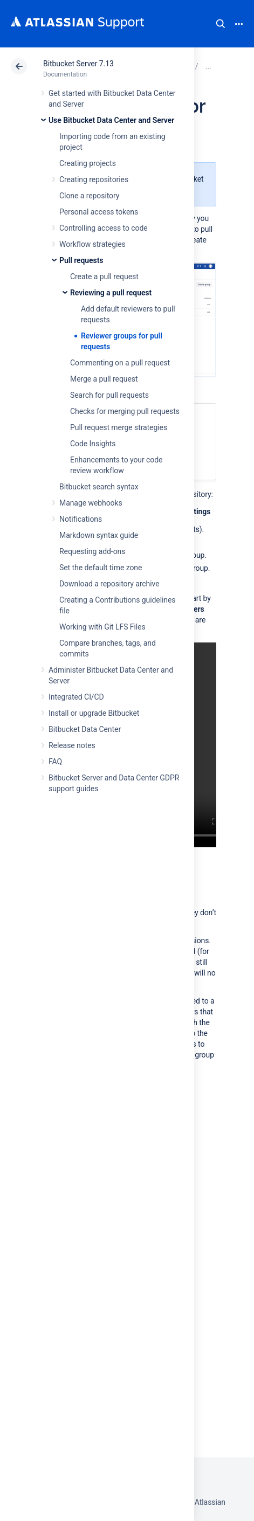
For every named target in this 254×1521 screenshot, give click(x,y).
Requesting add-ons (92, 551)
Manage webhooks (90, 503)
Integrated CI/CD (76, 697)
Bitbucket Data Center (85, 729)
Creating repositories (93, 179)
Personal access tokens (98, 212)
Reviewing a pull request (111, 292)
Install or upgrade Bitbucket (94, 713)
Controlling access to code (103, 228)
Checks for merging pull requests (125, 411)
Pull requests (81, 260)
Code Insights (93, 443)
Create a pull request (104, 276)
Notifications (80, 519)
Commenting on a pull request (120, 362)
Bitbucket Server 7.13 (78, 63)
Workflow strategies (92, 244)
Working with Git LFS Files (102, 627)
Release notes (72, 745)
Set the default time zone (100, 567)
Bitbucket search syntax (99, 486)
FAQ (55, 761)
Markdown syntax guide (98, 535)
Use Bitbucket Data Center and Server (111, 120)
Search (220, 23)
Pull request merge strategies (118, 427)
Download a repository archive (109, 583)
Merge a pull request (104, 379)
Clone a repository (89, 195)
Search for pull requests (109, 395)
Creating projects (87, 163)
